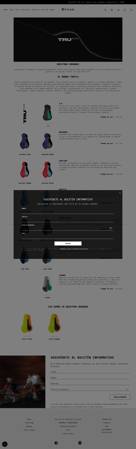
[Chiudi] (120, 193)
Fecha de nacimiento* (28, 225)
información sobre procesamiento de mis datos (76, 248)
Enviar (68, 243)
